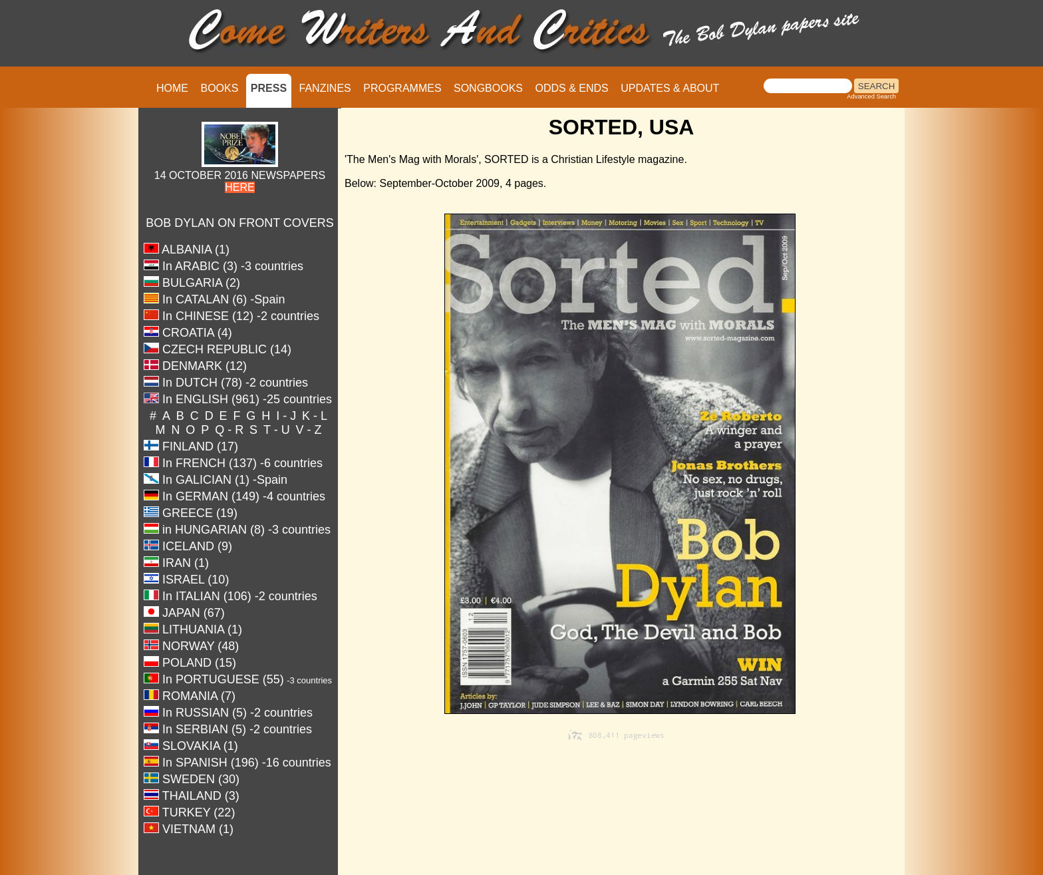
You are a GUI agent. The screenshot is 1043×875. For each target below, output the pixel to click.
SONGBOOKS (488, 88)
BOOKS (219, 88)
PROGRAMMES (402, 88)
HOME (172, 88)
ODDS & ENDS (571, 88)
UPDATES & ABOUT (670, 88)
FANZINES (325, 88)
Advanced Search (871, 96)
